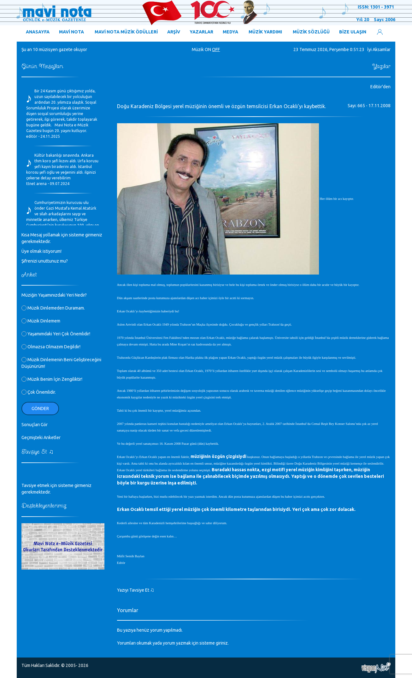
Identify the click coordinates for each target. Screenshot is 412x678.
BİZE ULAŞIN (352, 31)
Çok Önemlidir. (38, 392)
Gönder (40, 408)
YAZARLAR (201, 31)
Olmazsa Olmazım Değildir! (50, 346)
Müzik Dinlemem (40, 320)
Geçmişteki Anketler (41, 437)
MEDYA (230, 31)
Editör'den (380, 86)
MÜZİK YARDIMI (265, 31)
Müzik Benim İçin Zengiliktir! (51, 379)
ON (208, 49)
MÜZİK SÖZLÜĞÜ (311, 31)
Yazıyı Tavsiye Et (136, 590)
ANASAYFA (38, 31)
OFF (216, 49)
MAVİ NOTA (71, 31)
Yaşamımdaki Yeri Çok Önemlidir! (55, 333)
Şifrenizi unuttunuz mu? (44, 261)
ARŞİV (173, 31)
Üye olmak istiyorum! (41, 251)
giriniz (222, 643)
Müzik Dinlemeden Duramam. (53, 307)
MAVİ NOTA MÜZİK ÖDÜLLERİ (126, 31)
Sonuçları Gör (34, 424)
